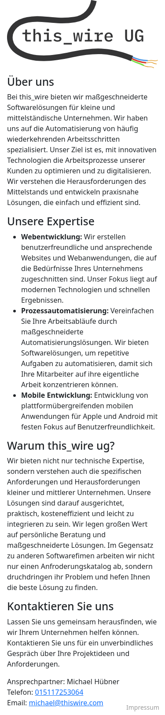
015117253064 (59, 692)
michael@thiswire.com (66, 703)
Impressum (142, 707)
